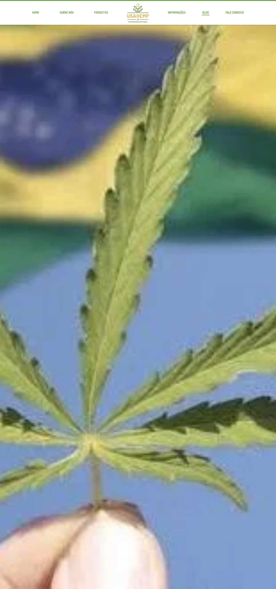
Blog (205, 12)
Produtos (101, 12)
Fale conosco (235, 12)
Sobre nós (67, 12)
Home (35, 12)
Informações (177, 12)
